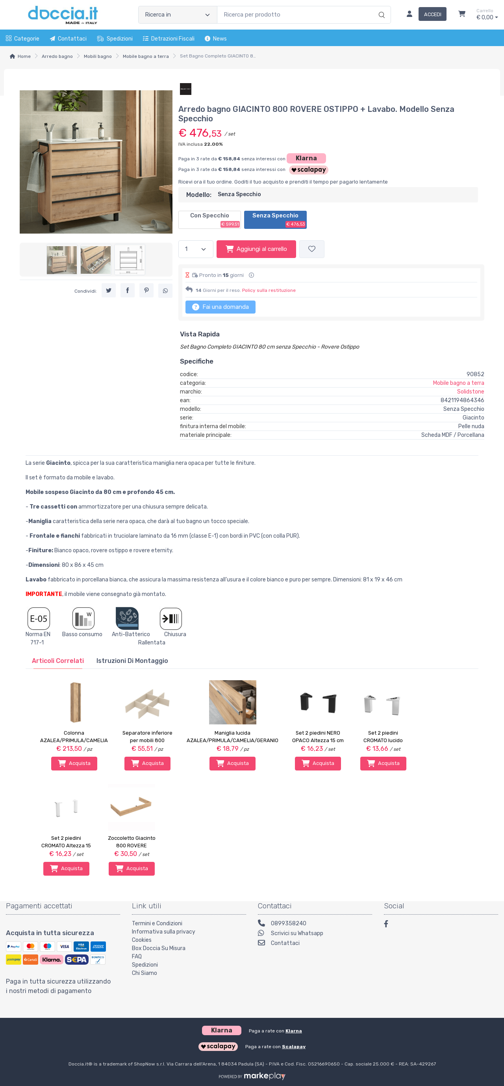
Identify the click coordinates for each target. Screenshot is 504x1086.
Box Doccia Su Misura (158, 948)
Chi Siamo (144, 973)
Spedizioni (115, 38)
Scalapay (294, 1046)
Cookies (142, 940)
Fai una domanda (220, 306)
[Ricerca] (380, 6)
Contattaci (68, 38)
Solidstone (470, 391)
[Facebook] (390, 925)
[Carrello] (462, 15)
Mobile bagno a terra (146, 56)
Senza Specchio (279, 220)
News (216, 38)
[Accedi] (423, 15)
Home (24, 56)
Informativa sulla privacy (163, 931)
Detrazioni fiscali (169, 38)
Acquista (74, 763)
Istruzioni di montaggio (132, 661)
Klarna (306, 158)
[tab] (58, 660)
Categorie (22, 38)
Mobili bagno (98, 56)
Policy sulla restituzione (269, 290)
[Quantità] (195, 249)
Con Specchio (215, 220)
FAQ (137, 956)
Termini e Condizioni (157, 923)
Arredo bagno (57, 56)
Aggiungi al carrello (256, 248)
